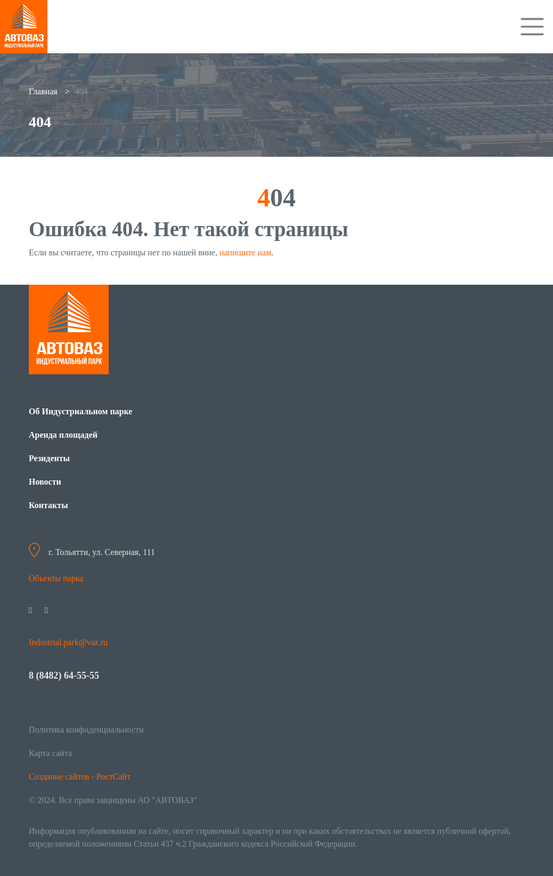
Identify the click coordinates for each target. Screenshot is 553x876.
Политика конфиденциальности (86, 729)
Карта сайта (50, 753)
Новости (45, 481)
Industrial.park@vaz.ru (68, 642)
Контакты (48, 505)
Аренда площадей (63, 434)
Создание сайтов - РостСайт (80, 776)
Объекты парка (56, 578)
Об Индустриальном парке (80, 411)
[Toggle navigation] (532, 26)
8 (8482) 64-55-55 (64, 675)
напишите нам (245, 252)
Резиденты (49, 458)
